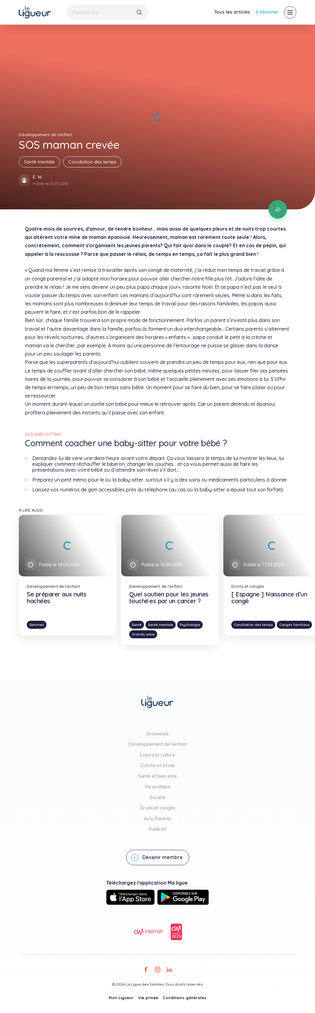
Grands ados (143, 634)
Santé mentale (39, 162)
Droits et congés (157, 808)
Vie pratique (157, 786)
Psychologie (190, 625)
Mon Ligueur (121, 997)
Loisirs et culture (157, 755)
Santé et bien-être (157, 776)
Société (158, 797)
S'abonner (267, 12)
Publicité (157, 829)
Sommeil (36, 625)
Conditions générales (184, 997)
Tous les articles (232, 12)
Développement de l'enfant (158, 744)
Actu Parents (157, 818)
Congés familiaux (294, 625)
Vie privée (148, 997)
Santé (137, 625)
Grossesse (157, 734)
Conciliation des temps (92, 162)
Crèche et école (158, 765)
